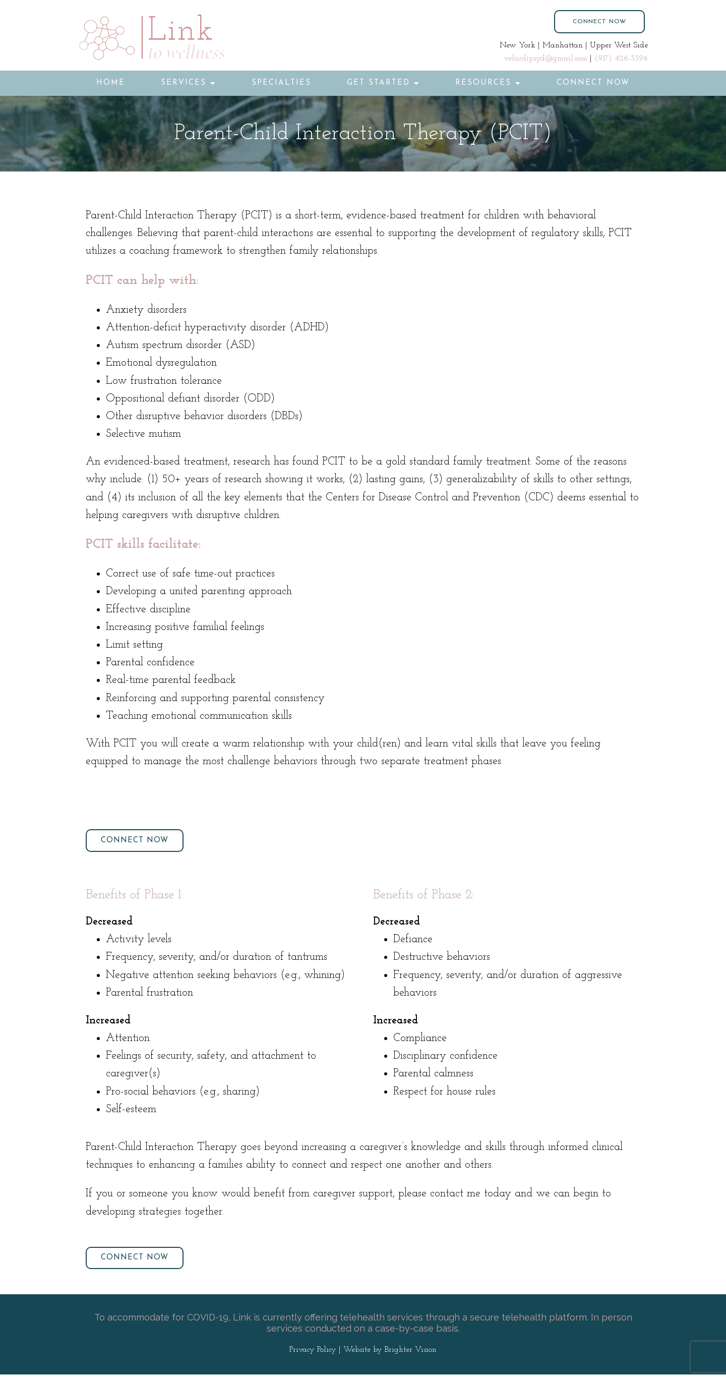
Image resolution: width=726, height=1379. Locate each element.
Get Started (378, 83)
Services (183, 83)
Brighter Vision (411, 1355)
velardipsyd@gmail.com (545, 58)
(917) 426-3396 (621, 58)
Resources (483, 83)
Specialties (281, 83)
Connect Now (593, 83)
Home (110, 83)
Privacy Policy (312, 1355)
